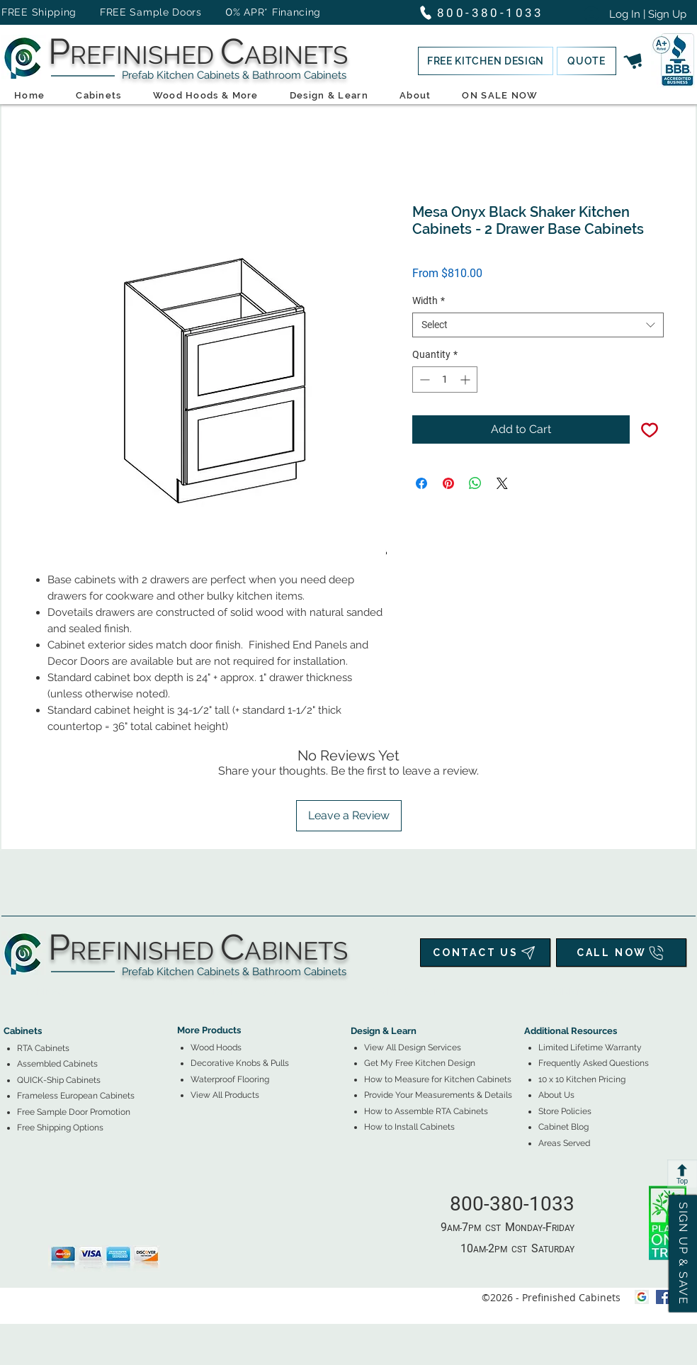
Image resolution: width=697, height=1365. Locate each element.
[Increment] (466, 379)
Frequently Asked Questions (593, 1063)
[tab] (12, 992)
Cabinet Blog (563, 1127)
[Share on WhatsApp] (475, 483)
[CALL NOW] (621, 952)
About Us (556, 1095)
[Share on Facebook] (421, 483)
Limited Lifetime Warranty (590, 1047)
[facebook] (663, 1297)
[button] (485, 61)
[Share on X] (502, 483)
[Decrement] (423, 379)
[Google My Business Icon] (642, 1297)
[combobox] (538, 325)
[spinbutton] (445, 379)
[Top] (682, 1173)
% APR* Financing (277, 12)
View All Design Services (412, 1047)
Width (428, 300)
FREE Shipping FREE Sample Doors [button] (108, 12)
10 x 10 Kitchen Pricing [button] (581, 1079)
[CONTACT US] (485, 952)
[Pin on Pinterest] (448, 483)
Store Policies (564, 1111)
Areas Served (564, 1143)
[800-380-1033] (487, 12)
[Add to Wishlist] (649, 429)
